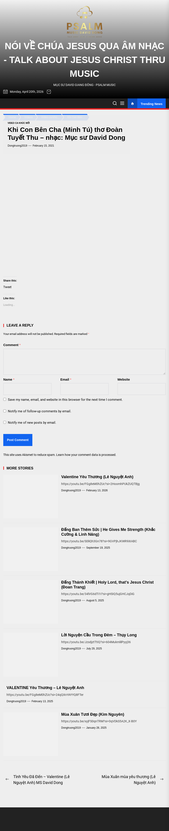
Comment (12, 345)
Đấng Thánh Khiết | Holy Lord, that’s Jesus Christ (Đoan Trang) (107, 584)
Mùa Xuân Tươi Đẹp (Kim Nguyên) (92, 714)
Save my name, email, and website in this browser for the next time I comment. (65, 400)
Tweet (7, 287)
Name (8, 379)
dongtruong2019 (17, 145)
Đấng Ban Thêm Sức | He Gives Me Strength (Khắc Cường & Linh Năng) (108, 532)
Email (65, 379)
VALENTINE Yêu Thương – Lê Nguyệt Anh (45, 688)
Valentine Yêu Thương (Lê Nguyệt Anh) (97, 477)
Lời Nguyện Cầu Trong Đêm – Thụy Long (99, 635)
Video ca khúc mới (19, 123)
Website (123, 379)
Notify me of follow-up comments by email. (39, 411)
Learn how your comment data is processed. (86, 455)
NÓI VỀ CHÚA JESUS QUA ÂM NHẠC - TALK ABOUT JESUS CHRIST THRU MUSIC (85, 60)
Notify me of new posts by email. (32, 423)
